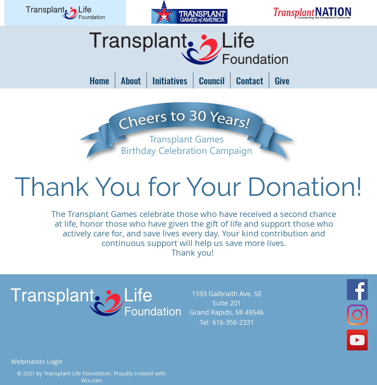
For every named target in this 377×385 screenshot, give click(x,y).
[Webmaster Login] (36, 361)
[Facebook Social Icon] (357, 289)
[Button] (65, 13)
